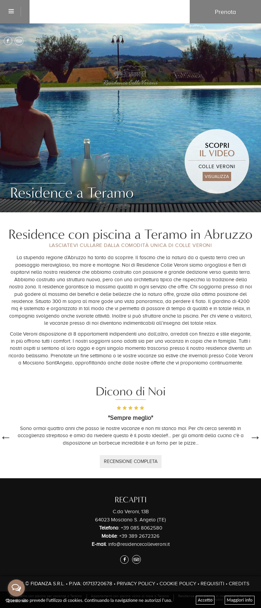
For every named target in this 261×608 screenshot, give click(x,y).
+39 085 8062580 (141, 528)
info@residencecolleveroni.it (139, 544)
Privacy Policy (136, 583)
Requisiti (212, 583)
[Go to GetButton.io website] (16, 601)
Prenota (225, 11)
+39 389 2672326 (139, 536)
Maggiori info (240, 600)
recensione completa (130, 461)
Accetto (205, 600)
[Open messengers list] (16, 587)
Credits (239, 583)
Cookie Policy (178, 583)
